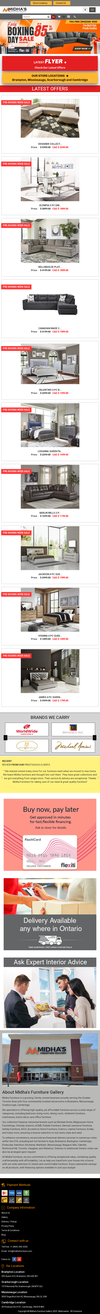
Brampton (72, 1101)
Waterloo (48, 1148)
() (60, 17)
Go (53, 17)
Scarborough (9, 1104)
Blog (3, 1235)
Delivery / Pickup (9, 1221)
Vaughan (33, 1148)
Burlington (72, 1141)
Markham (41, 1144)
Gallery (4, 1217)
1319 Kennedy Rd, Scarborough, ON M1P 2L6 (22, 1286)
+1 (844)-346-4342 (19, 1247)
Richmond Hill (9, 1148)
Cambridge (23, 1104)
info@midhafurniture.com (20, 1251)
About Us (5, 1213)
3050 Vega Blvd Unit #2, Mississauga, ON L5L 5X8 (24, 1296)
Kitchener (30, 1144)
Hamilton (19, 1144)
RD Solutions (76, 1311)
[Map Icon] (85, 9)
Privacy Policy (7, 1226)
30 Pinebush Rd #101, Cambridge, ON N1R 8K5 (22, 1307)
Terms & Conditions (10, 1230)
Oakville (82, 1144)
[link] (92, 9)
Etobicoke (7, 1144)
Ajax (51, 1141)
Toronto (22, 1148)
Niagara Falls (70, 1144)
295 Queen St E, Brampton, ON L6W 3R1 (19, 1276)
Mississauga (86, 1101)
